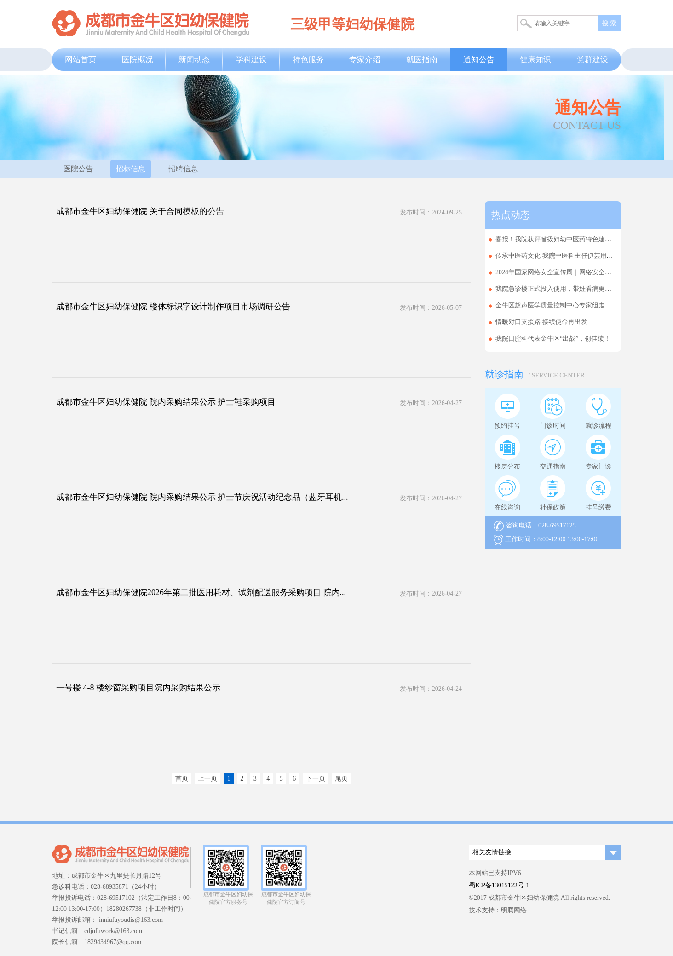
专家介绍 (364, 59)
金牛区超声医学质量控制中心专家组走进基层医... (565, 305)
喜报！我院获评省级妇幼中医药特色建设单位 (559, 239)
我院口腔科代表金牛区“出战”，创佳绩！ (552, 338)
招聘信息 (183, 169)
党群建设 (592, 59)
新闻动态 (194, 59)
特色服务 (308, 59)
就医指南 (421, 59)
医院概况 (137, 59)
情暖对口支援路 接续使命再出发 (541, 322)
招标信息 (130, 169)
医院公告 (78, 169)
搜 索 (609, 23)
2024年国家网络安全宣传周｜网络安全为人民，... (565, 272)
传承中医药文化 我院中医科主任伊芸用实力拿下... (566, 255)
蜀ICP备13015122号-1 (499, 885)
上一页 (207, 778)
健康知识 (535, 59)
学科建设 (251, 59)
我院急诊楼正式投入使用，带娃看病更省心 (556, 288)
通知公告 (479, 59)
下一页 (315, 778)
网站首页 (80, 59)
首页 (181, 778)
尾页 (341, 778)
